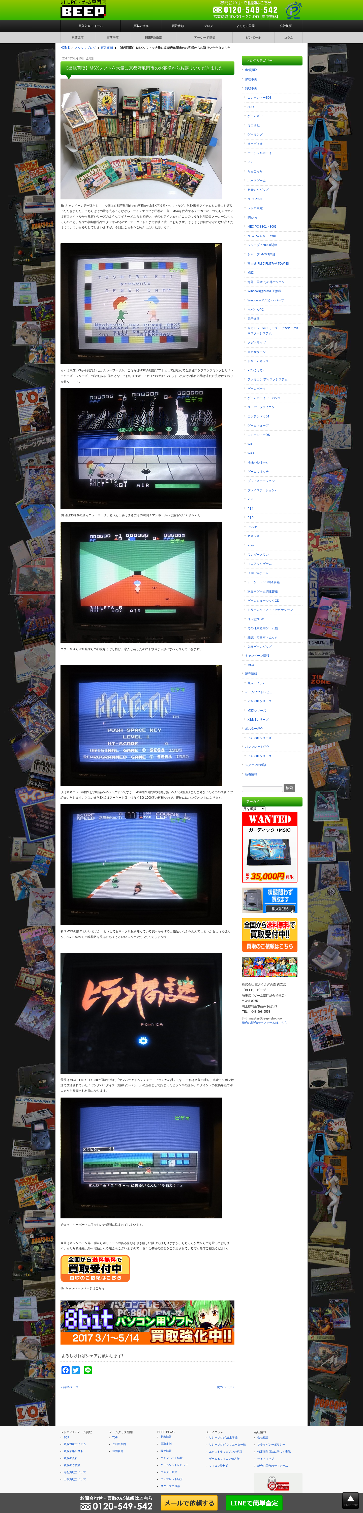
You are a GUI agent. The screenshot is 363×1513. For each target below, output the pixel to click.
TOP (66, 1437)
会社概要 (286, 26)
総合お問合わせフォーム (272, 1465)
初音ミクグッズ (258, 190)
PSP (251, 517)
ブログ (208, 26)
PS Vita (253, 527)
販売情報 (251, 674)
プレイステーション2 (262, 490)
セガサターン (257, 352)
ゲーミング (255, 134)
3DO (251, 107)
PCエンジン (256, 370)
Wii (250, 444)
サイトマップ (265, 1458)
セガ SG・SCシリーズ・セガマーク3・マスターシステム (274, 330)
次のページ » (225, 1387)
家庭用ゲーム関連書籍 (263, 591)
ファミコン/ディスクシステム (268, 379)
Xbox (251, 545)
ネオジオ (254, 536)
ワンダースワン (258, 554)
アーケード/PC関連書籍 (264, 582)
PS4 (250, 508)
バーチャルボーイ (260, 153)
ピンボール (253, 37)
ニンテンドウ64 (258, 416)
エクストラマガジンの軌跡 (225, 1451)
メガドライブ (257, 342)
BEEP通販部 (153, 37)
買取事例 (251, 88)
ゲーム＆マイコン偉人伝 (224, 1458)
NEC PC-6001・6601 (262, 236)
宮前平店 (113, 37)
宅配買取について (75, 1472)
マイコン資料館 (218, 1465)
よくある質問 (245, 26)
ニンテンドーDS (259, 435)
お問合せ (117, 1451)
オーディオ (255, 144)
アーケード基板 (204, 37)
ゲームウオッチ (258, 471)
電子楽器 (254, 319)
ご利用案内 (119, 1444)
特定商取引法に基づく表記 (274, 1451)
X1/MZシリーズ (258, 719)
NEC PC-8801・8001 (262, 226)
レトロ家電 (255, 208)
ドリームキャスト (260, 361)
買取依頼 (178, 26)
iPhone (252, 217)
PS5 (250, 162)
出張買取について (75, 1479)
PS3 (250, 499)
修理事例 (251, 79)
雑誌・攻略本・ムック (263, 637)
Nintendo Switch (258, 462)
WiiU (251, 453)
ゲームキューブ (258, 425)
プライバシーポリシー (271, 1444)
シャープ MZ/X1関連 (262, 254)
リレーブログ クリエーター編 (227, 1444)
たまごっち (255, 171)
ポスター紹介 (254, 728)
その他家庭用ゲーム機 (263, 628)
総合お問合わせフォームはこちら (264, 1023)
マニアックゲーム (260, 564)
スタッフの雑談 (255, 765)
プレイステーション (261, 481)
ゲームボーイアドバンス (264, 398)
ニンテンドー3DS (259, 97)
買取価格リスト (73, 1451)
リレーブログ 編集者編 (223, 1437)
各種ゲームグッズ (260, 647)
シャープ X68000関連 (262, 245)
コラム (288, 37)
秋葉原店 (78, 37)
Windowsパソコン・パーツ (266, 300)
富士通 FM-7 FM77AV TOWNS (268, 263)
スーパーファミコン (261, 407)
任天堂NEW (256, 619)
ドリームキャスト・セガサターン (270, 610)
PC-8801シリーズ (259, 701)
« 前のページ (69, 1387)
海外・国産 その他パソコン (266, 282)
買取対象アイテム (91, 26)
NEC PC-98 (255, 199)
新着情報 (251, 774)
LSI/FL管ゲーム (258, 573)
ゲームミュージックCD (263, 601)
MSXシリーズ (257, 710)
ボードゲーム (257, 180)
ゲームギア (255, 116)
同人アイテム (257, 683)
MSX (251, 272)
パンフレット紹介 (257, 747)
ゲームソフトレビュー (260, 692)
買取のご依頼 (72, 1465)
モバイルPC (256, 309)
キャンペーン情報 (257, 655)
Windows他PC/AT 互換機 (264, 291)
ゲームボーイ (257, 389)
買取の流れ (140, 26)
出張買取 (251, 70)
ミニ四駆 (254, 125)
